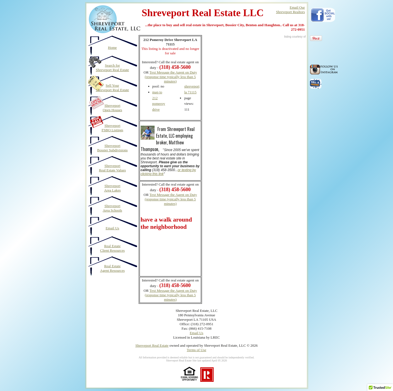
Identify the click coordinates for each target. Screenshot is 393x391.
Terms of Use (196, 350)
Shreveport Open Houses (112, 107)
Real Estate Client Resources (112, 248)
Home (112, 47)
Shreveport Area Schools (112, 208)
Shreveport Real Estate (152, 345)
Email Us (112, 228)
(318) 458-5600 (175, 189)
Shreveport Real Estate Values (112, 168)
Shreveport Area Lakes (112, 188)
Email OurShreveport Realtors (290, 9)
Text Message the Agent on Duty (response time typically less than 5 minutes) (171, 76)
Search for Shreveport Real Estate (112, 67)
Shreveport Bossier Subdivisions (112, 148)
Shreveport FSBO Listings (112, 127)
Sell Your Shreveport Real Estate (112, 87)
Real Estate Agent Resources (112, 268)
